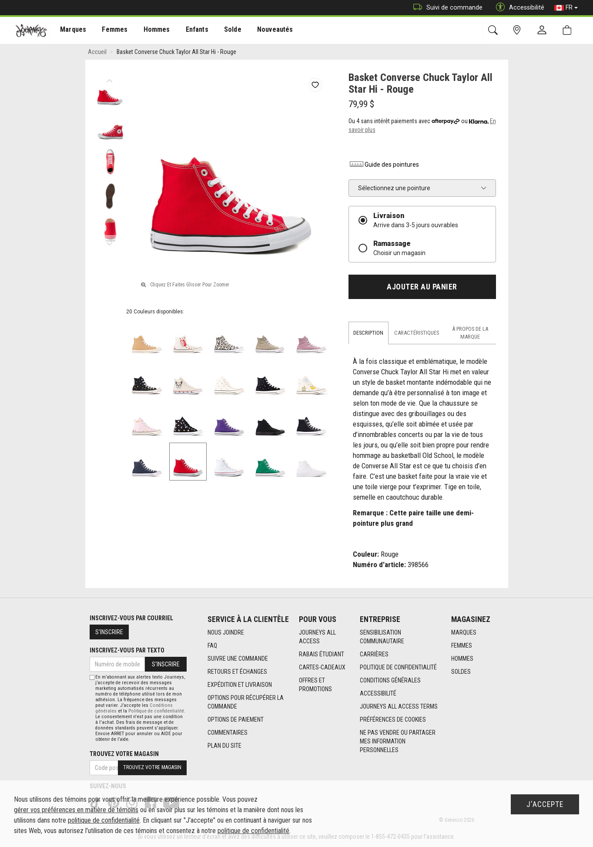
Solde (223, 31)
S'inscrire (109, 632)
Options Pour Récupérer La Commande (246, 702)
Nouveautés (263, 31)
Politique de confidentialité (398, 667)
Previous (110, 78)
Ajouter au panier (422, 286)
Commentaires (228, 732)
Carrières (374, 654)
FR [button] (566, 8)
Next (110, 241)
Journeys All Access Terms (399, 706)
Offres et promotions (315, 684)
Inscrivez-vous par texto (127, 650)
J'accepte (544, 804)
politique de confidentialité (104, 820)
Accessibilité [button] (518, 7)
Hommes (150, 31)
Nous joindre (226, 632)
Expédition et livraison (240, 684)
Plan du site (224, 745)
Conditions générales (390, 680)
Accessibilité (378, 693)
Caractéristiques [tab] (416, 332)
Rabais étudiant (321, 654)
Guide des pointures (383, 164)
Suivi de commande (445, 7)
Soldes (461, 671)
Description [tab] (368, 332)
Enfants (188, 31)
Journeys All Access (317, 637)
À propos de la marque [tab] (470, 333)
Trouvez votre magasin (124, 753)
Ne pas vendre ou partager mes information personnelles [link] (398, 741)
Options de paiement (236, 719)
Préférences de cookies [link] (393, 719)
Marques (70, 31)
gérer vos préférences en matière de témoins (76, 810)
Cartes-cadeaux (322, 667)
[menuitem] (70, 30)
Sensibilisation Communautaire (382, 637)
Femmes (109, 31)
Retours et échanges (237, 671)
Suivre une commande (238, 658)
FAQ (212, 645)
